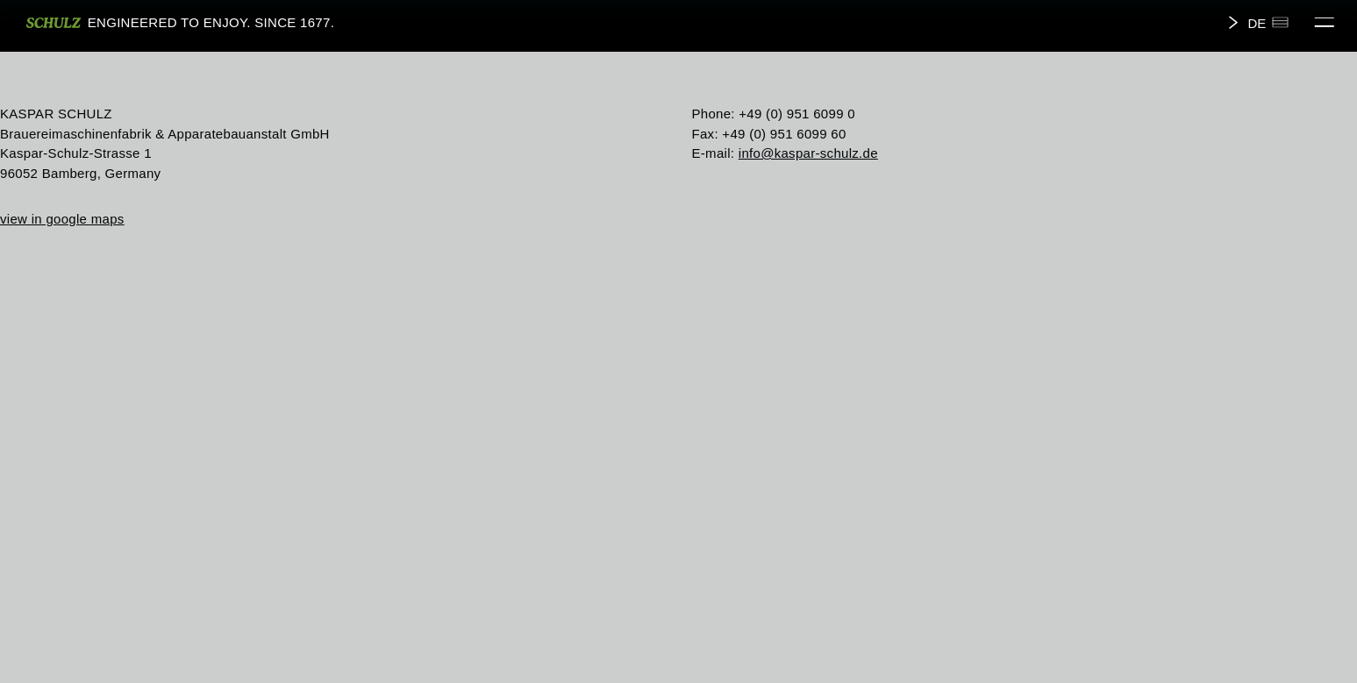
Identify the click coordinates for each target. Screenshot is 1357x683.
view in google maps (62, 218)
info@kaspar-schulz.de (808, 153)
